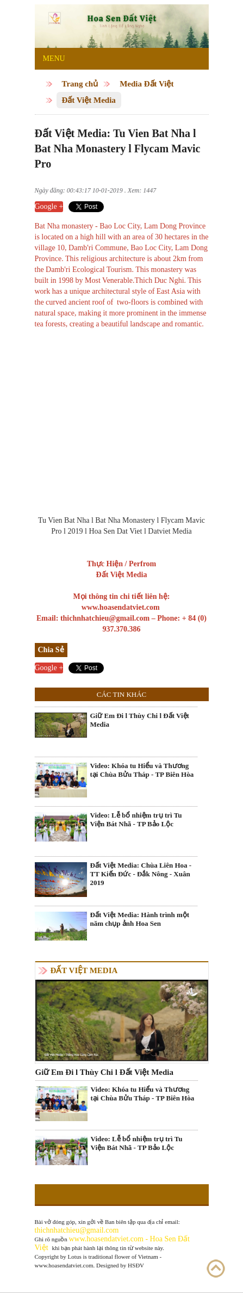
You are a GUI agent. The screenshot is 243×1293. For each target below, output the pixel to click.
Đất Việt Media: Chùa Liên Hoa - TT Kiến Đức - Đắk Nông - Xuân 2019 (141, 874)
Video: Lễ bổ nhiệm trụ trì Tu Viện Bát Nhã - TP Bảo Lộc (136, 819)
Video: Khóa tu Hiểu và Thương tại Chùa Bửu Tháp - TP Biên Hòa (142, 770)
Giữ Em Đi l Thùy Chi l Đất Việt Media (139, 720)
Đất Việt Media (89, 100)
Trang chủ (80, 83)
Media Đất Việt (146, 83)
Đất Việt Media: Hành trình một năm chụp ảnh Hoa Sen (140, 919)
